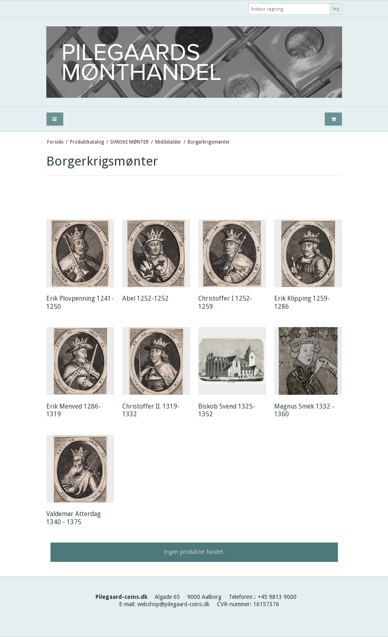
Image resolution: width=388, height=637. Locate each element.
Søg (335, 8)
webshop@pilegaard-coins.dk (173, 604)
